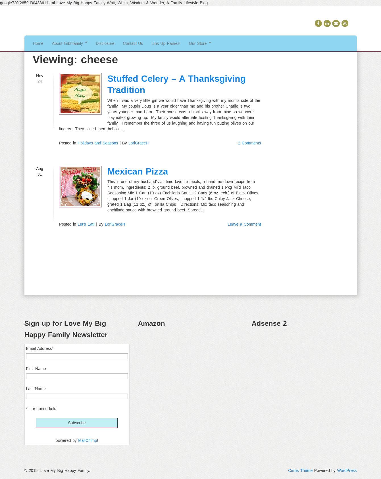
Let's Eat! (86, 224)
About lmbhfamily (69, 43)
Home (38, 43)
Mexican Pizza (137, 171)
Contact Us (133, 43)
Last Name (36, 388)
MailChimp (87, 440)
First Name (36, 368)
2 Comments (249, 143)
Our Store (200, 43)
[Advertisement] (304, 372)
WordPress (347, 470)
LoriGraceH (138, 143)
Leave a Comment (244, 224)
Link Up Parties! (165, 43)
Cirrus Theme (300, 470)
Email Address (39, 348)
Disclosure (105, 43)
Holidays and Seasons (98, 143)
